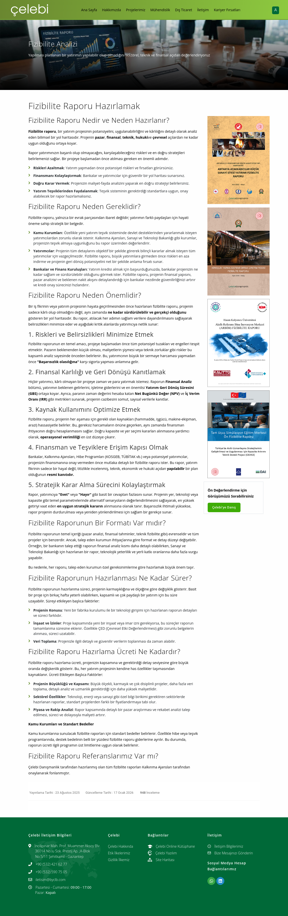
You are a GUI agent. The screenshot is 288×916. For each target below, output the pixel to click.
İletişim (205, 9)
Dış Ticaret (184, 9)
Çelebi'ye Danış (224, 507)
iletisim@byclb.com (50, 879)
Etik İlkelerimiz (119, 853)
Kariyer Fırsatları (230, 9)
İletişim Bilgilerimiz (225, 846)
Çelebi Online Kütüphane (171, 846)
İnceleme (149, 792)
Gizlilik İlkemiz (118, 859)
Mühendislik (160, 9)
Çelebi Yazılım (162, 853)
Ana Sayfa (86, 9)
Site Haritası (161, 859)
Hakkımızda (109, 9)
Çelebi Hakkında (120, 846)
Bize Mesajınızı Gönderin (230, 853)
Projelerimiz (134, 9)
